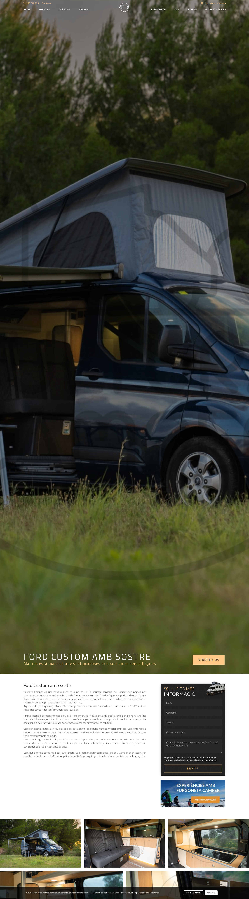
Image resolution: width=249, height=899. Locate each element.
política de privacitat (207, 760)
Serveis (83, 9)
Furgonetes (159, 9)
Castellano (210, 3)
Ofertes (44, 9)
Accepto (211, 893)
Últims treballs (215, 9)
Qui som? (64, 9)
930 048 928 (32, 3)
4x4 (177, 9)
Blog (27, 9)
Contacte (46, 3)
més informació (193, 893)
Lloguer (192, 9)
